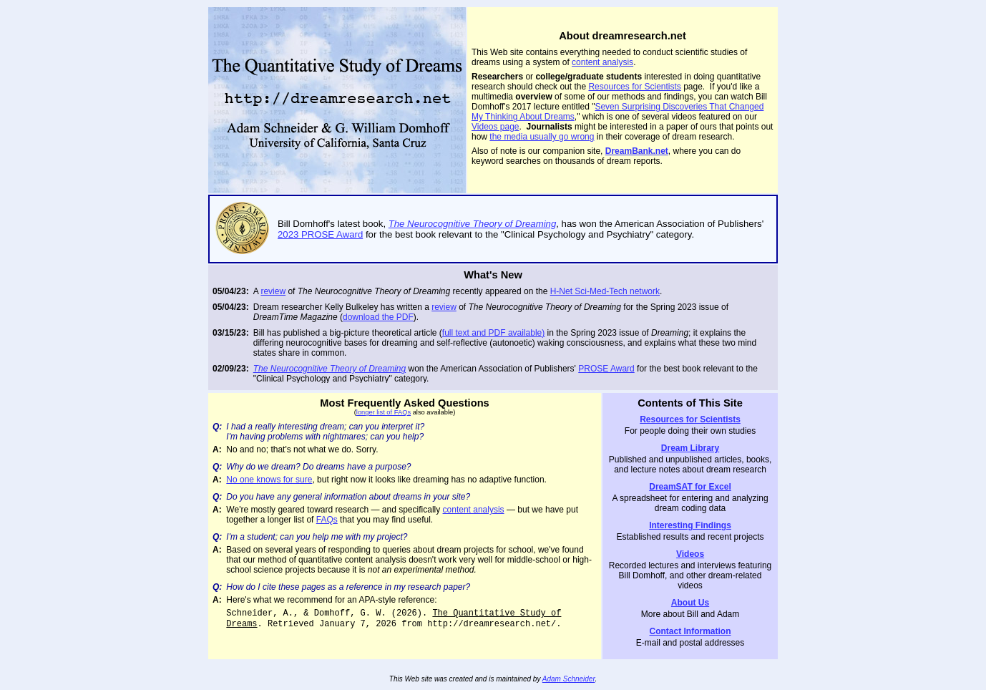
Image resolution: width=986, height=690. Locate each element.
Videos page (495, 127)
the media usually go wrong (541, 137)
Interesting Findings (690, 525)
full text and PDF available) (493, 333)
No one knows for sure (269, 480)
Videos (690, 554)
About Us (690, 603)
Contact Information (690, 631)
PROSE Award (606, 369)
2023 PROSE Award (320, 234)
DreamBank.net (636, 151)
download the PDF (378, 317)
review (272, 291)
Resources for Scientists (634, 87)
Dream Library (690, 448)
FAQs (327, 520)
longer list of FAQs (383, 412)
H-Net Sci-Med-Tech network (605, 291)
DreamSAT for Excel (690, 487)
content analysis (602, 62)
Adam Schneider (568, 679)
